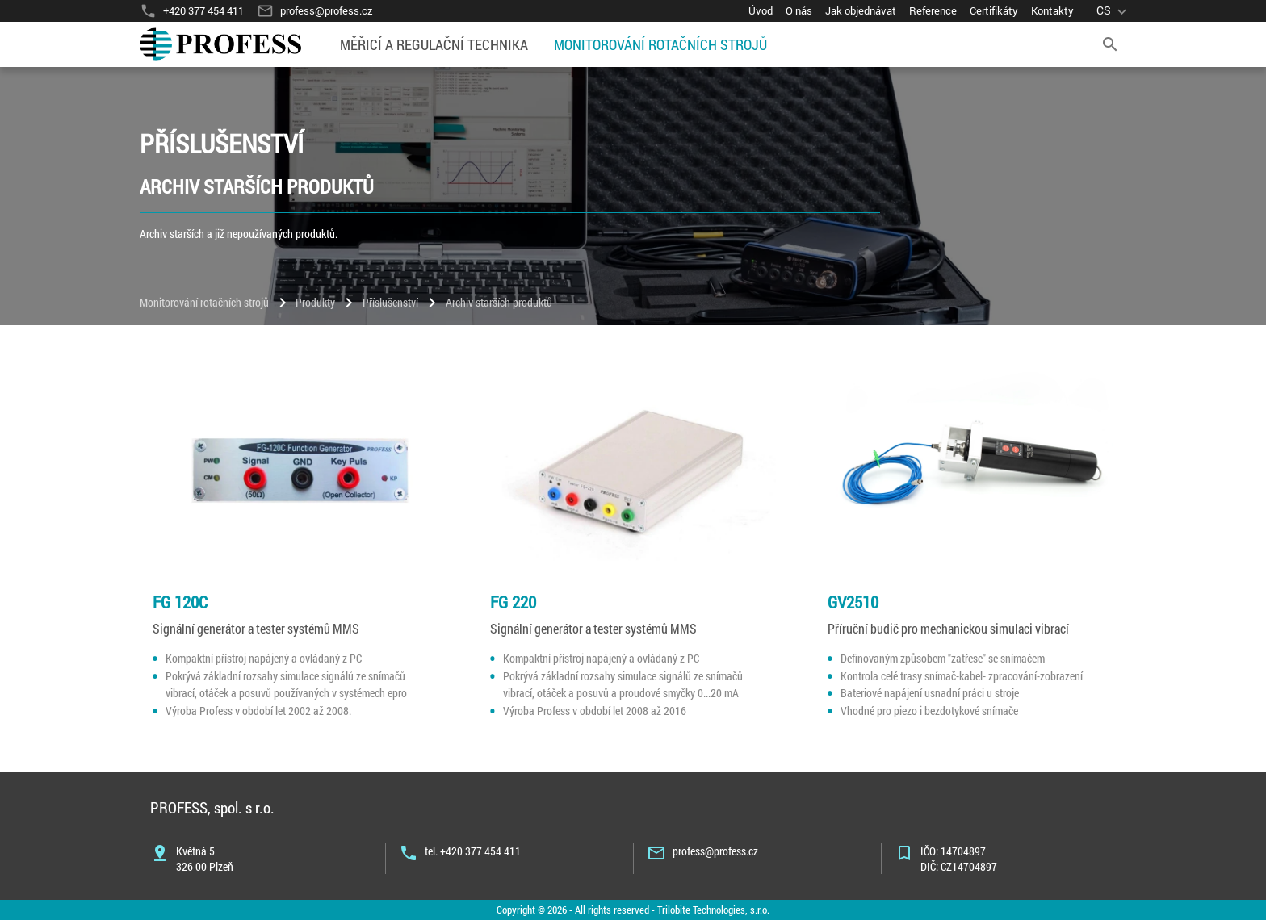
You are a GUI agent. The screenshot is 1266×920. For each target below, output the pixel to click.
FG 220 (513, 602)
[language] (1113, 11)
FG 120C (180, 602)
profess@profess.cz (715, 851)
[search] (1110, 44)
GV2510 (853, 602)
